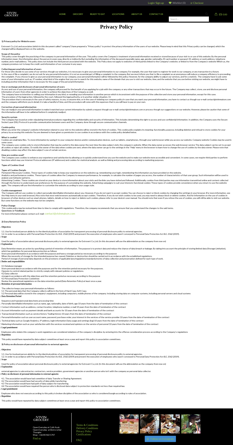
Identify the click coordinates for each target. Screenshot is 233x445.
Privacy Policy (84, 431)
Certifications (83, 434)
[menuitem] (62, 14)
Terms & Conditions (87, 425)
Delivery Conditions (87, 428)
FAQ (79, 440)
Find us (37, 438)
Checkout (198, 2)
